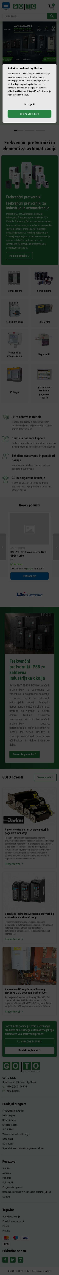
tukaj (26, 94)
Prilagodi (29, 104)
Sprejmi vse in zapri (29, 113)
